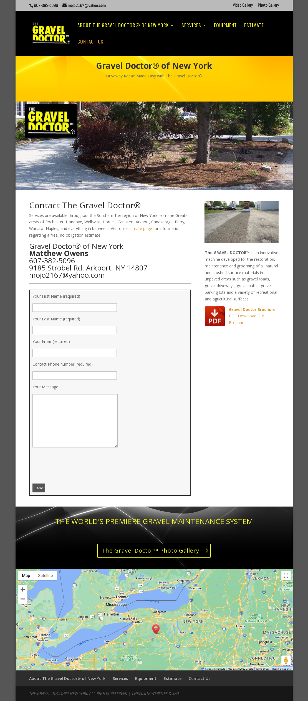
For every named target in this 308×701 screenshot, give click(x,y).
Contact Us (90, 42)
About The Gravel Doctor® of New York (123, 26)
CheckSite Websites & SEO (155, 693)
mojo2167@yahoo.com (67, 275)
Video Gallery (243, 5)
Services (191, 26)
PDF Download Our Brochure (252, 316)
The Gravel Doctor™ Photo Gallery (150, 550)
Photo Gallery (268, 5)
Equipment (225, 26)
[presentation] (74, 468)
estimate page (139, 228)
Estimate (254, 26)
